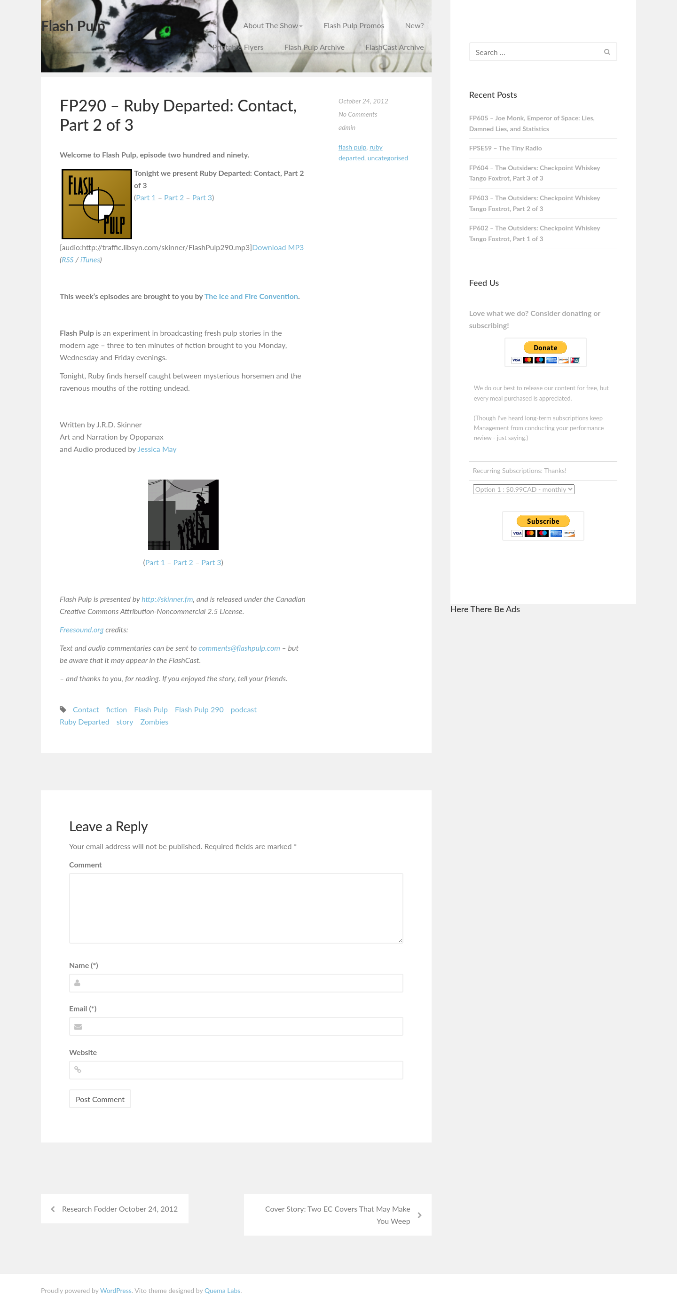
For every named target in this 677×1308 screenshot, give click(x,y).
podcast (244, 709)
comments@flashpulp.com (239, 647)
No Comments (358, 114)
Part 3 (202, 197)
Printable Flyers (238, 46)
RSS (68, 259)
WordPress (116, 1290)
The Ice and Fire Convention (251, 296)
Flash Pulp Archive (314, 46)
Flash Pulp (73, 25)
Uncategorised (388, 158)
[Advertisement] (543, 764)
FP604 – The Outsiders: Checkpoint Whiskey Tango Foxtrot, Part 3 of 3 (534, 173)
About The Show (273, 25)
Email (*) (82, 1008)
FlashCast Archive (394, 46)
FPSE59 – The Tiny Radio (505, 148)
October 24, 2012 (363, 101)
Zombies (154, 721)
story (125, 721)
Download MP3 (278, 247)
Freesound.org (82, 629)
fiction (116, 709)
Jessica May (157, 448)
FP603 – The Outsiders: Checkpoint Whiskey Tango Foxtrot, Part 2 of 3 (534, 203)
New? (414, 25)
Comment (85, 864)
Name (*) (83, 965)
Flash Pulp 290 (199, 709)
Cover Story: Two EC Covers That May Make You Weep (337, 1214)
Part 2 (174, 197)
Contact (86, 709)
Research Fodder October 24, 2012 (120, 1208)
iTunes (90, 259)
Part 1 (146, 197)
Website (83, 1052)
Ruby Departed (85, 721)
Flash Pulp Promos (353, 25)
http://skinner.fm (167, 598)
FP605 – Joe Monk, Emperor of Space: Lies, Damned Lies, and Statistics (532, 123)
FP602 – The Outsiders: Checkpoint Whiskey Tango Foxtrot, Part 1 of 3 (534, 233)
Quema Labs (222, 1290)
